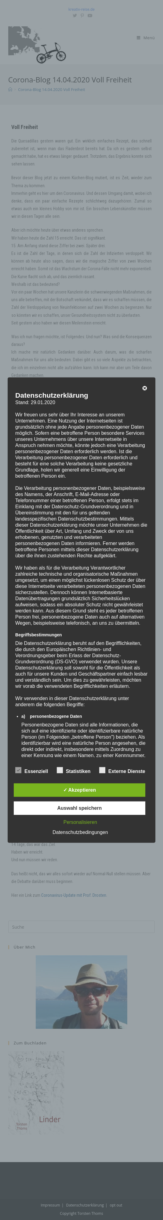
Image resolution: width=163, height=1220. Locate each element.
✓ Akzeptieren (79, 789)
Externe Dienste (122, 770)
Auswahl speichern (79, 807)
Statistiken (74, 770)
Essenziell (31, 770)
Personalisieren (80, 821)
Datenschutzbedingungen (80, 832)
